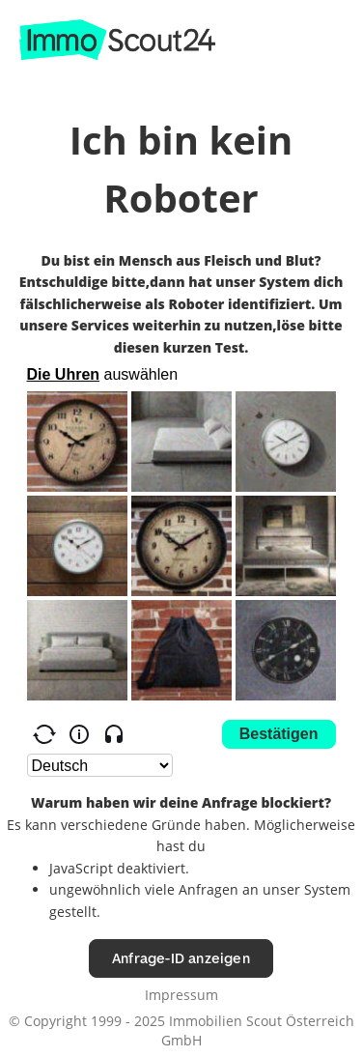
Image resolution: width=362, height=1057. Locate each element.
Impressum (181, 995)
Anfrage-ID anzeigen (181, 958)
